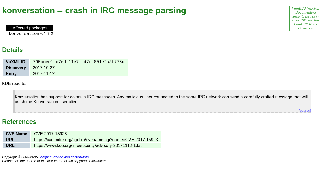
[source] (305, 110)
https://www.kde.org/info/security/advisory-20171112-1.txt (88, 145)
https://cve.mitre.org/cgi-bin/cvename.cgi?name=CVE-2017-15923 (96, 139)
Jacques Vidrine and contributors (64, 157)
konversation (24, 34)
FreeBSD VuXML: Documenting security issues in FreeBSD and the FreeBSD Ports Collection (305, 18)
